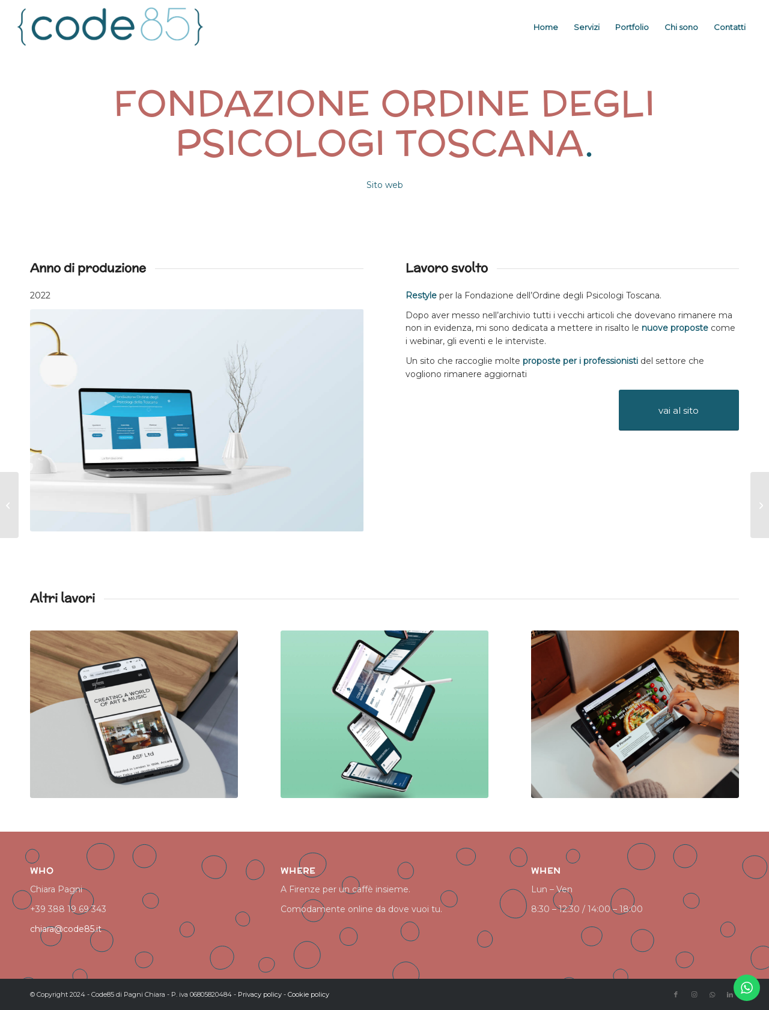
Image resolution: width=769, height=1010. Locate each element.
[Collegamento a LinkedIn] (730, 994)
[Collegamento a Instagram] (694, 994)
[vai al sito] (679, 410)
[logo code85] (111, 27)
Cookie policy (308, 994)
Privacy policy (260, 994)
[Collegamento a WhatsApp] (712, 994)
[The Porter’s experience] (759, 505)
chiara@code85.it (66, 929)
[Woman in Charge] (9, 505)
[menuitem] (546, 27)
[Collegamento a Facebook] (676, 994)
